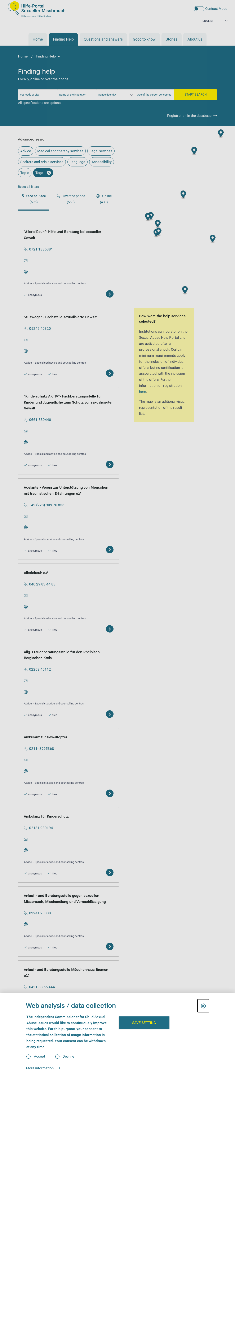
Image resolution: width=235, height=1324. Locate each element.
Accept (39, 1056)
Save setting (144, 1023)
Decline (68, 1056)
